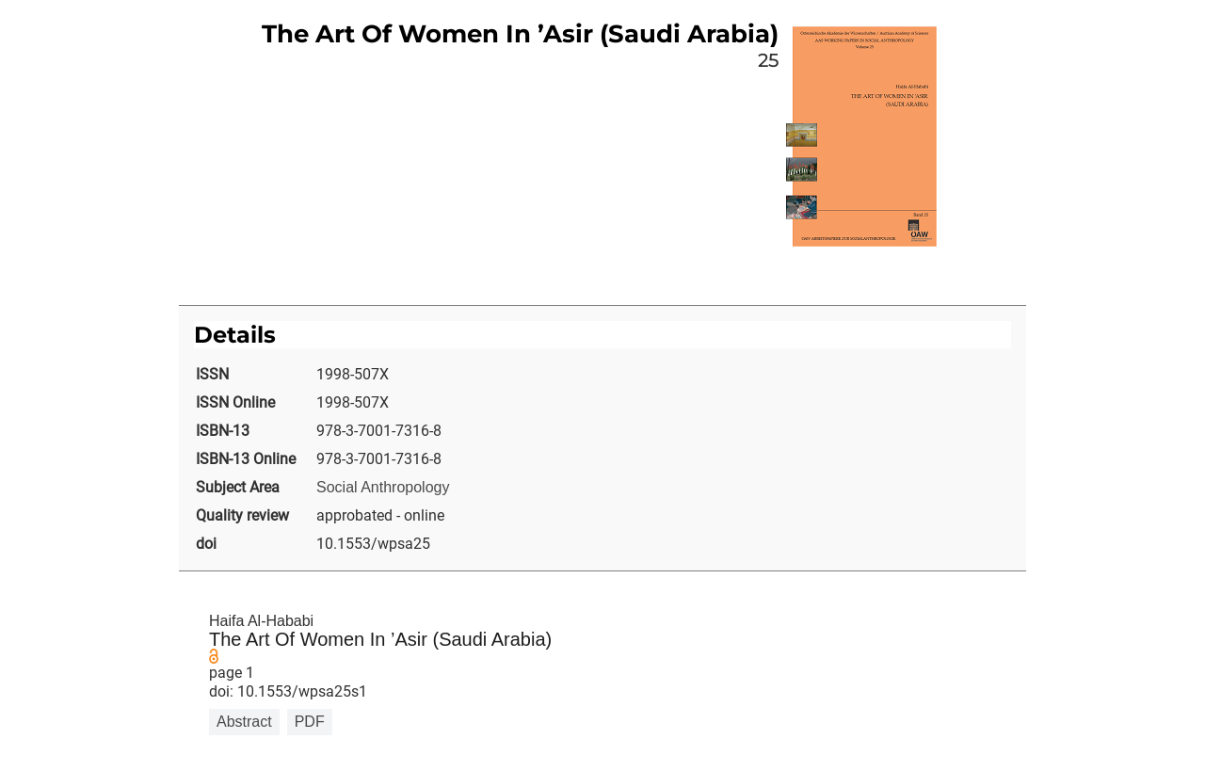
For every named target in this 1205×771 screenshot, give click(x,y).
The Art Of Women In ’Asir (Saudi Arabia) (380, 639)
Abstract (244, 722)
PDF (310, 722)
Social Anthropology (382, 487)
